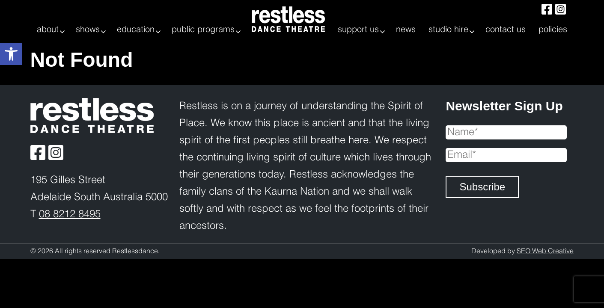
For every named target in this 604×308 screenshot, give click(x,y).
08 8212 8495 (70, 214)
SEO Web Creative (545, 251)
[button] (11, 54)
